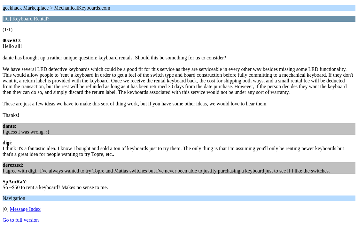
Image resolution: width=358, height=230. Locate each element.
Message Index (25, 209)
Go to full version (21, 220)
